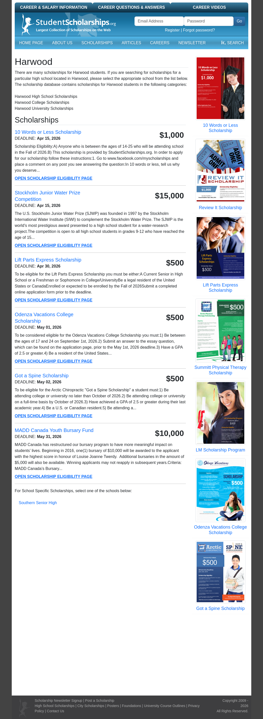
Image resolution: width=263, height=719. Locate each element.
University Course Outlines (164, 706)
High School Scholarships (55, 706)
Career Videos (209, 7)
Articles (131, 43)
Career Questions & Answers (131, 7)
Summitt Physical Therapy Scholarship (220, 370)
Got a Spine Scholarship (220, 608)
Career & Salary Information (53, 7)
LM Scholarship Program (220, 449)
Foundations (131, 706)
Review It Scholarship (220, 207)
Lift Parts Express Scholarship (220, 288)
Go (239, 21)
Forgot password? (199, 30)
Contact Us (55, 711)
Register (172, 30)
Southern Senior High (38, 503)
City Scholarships (90, 706)
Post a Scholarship (99, 701)
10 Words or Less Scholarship (220, 128)
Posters (113, 706)
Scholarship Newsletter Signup (58, 701)
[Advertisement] (131, 654)
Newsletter (192, 43)
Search (232, 43)
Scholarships (97, 43)
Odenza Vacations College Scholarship (220, 530)
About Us (62, 43)
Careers (159, 43)
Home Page (31, 43)
